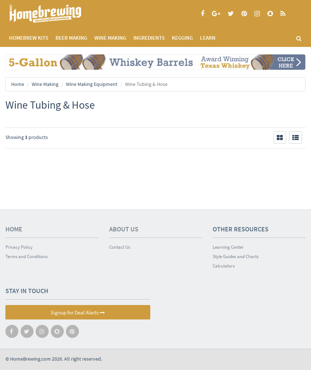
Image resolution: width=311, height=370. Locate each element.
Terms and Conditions (26, 256)
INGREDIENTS (149, 37)
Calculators (224, 266)
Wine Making (45, 84)
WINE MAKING (110, 37)
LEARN (208, 37)
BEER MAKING (71, 37)
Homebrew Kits (28, 37)
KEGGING (182, 37)
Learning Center (228, 247)
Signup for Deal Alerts (77, 312)
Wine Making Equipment (91, 84)
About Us (123, 229)
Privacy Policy (18, 247)
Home (17, 84)
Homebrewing (56, 13)
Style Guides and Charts (235, 256)
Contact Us (119, 247)
